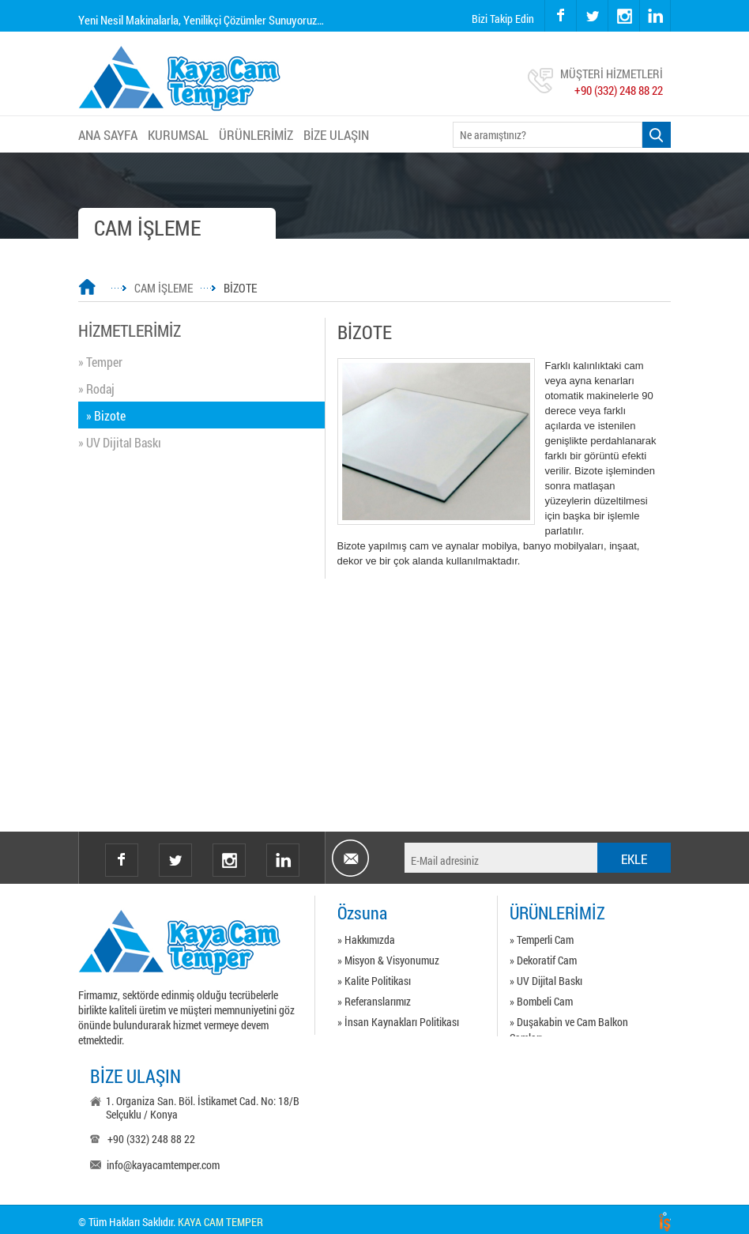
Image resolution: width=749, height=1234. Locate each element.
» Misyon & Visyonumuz (388, 960)
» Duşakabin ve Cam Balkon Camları (569, 1024)
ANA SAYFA (107, 135)
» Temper (100, 361)
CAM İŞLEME (163, 288)
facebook (560, 16)
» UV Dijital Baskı (119, 442)
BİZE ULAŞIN (336, 135)
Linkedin (283, 860)
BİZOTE (240, 288)
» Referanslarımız (374, 1001)
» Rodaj (96, 388)
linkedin (655, 16)
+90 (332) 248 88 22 (618, 90)
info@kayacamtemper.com (163, 1165)
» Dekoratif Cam (543, 960)
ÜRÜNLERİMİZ (256, 135)
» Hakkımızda (366, 939)
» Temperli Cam (542, 939)
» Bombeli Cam (541, 1001)
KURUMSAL (178, 135)
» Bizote (106, 415)
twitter (577, 0)
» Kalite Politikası (374, 980)
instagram (608, 0)
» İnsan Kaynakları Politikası (398, 1021)
